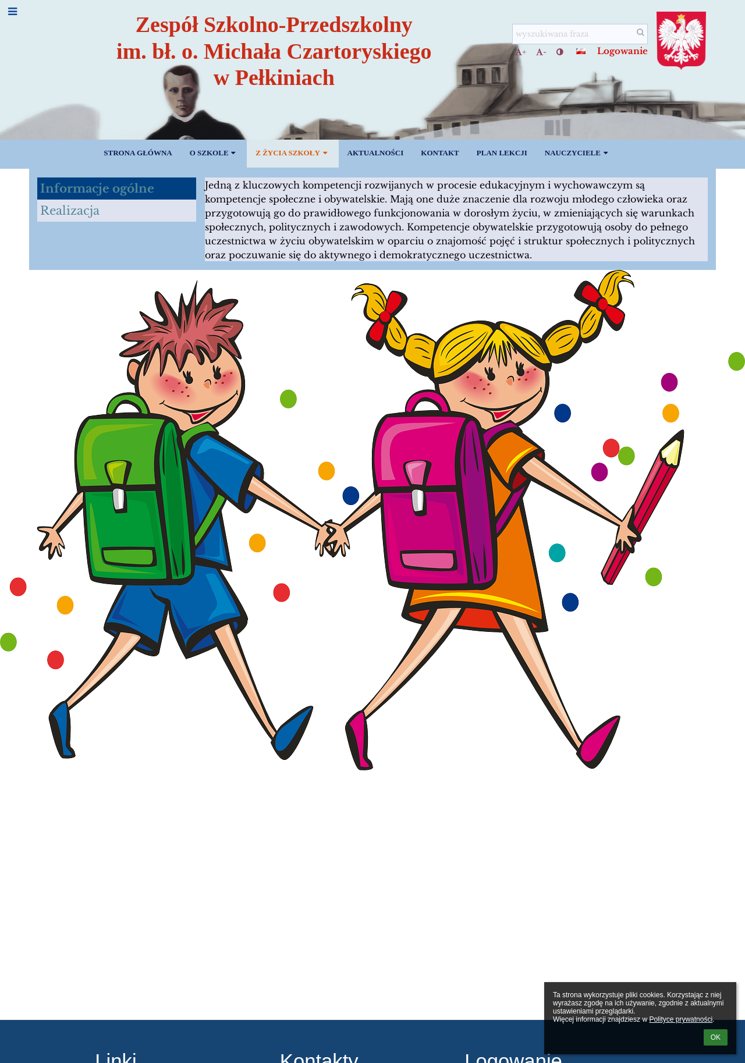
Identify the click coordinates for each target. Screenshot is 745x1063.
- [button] (541, 52)
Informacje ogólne (97, 188)
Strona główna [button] (138, 152)
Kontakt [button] (440, 152)
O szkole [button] (214, 152)
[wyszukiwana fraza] (580, 34)
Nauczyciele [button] (578, 152)
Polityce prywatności (680, 1019)
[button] (581, 51)
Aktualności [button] (375, 152)
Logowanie (622, 50)
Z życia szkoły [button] (292, 152)
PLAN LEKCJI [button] (502, 152)
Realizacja (70, 211)
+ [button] (520, 52)
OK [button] (716, 1037)
